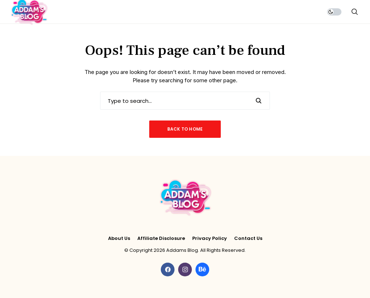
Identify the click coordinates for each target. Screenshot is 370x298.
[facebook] (168, 269)
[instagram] (185, 269)
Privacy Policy (209, 238)
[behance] (202, 269)
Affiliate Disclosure (161, 238)
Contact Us (248, 238)
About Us (119, 238)
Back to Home (185, 129)
